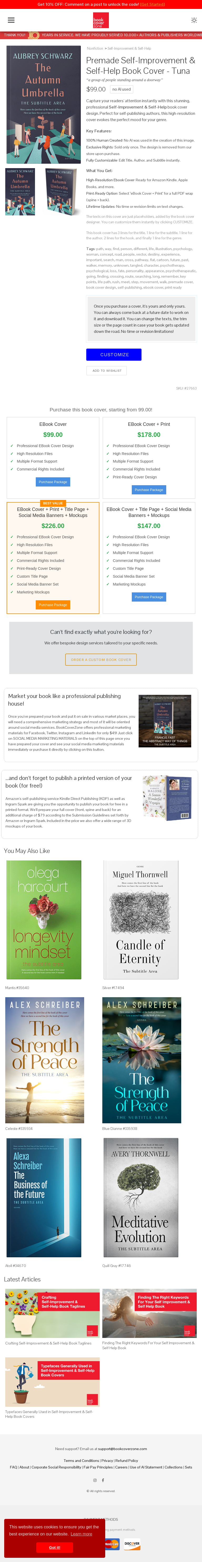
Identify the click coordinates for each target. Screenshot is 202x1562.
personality (135, 270)
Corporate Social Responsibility (56, 1467)
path (99, 248)
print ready (173, 287)
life (151, 248)
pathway (141, 259)
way (108, 248)
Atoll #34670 (15, 1265)
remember (170, 276)
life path (104, 282)
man (119, 259)
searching (143, 276)
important (94, 259)
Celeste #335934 (19, 1128)
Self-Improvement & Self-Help (129, 48)
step (134, 282)
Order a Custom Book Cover (101, 660)
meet (125, 282)
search (108, 259)
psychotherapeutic (181, 270)
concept (106, 254)
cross (129, 259)
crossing (117, 276)
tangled (136, 265)
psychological (97, 270)
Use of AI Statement (146, 1467)
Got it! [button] (54, 1547)
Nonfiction (95, 48)
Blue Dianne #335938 (119, 1128)
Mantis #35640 (17, 987)
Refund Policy (126, 1460)
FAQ (13, 1467)
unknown (121, 265)
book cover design (101, 287)
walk (163, 282)
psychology (182, 248)
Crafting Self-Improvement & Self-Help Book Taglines (48, 1343)
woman (92, 254)
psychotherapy (172, 265)
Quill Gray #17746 (116, 1265)
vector (141, 254)
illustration (163, 248)
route (129, 276)
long (156, 276)
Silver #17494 (113, 987)
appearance (154, 270)
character (151, 265)
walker (91, 265)
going (90, 276)
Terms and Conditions (81, 1460)
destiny (154, 254)
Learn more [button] (81, 1534)
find (116, 248)
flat (152, 259)
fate (121, 270)
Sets (188, 1467)
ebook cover (153, 287)
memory (105, 265)
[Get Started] (152, 4)
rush (115, 282)
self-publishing (130, 287)
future (175, 259)
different (140, 248)
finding (102, 276)
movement (149, 282)
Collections (174, 1467)
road (118, 254)
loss (113, 270)
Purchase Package (53, 482)
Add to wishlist (107, 371)
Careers (121, 1467)
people (129, 254)
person (126, 248)
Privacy (107, 1460)
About (24, 1467)
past (184, 259)
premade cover (180, 282)
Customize (114, 354)
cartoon (162, 259)
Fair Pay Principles (98, 1467)
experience (170, 254)
